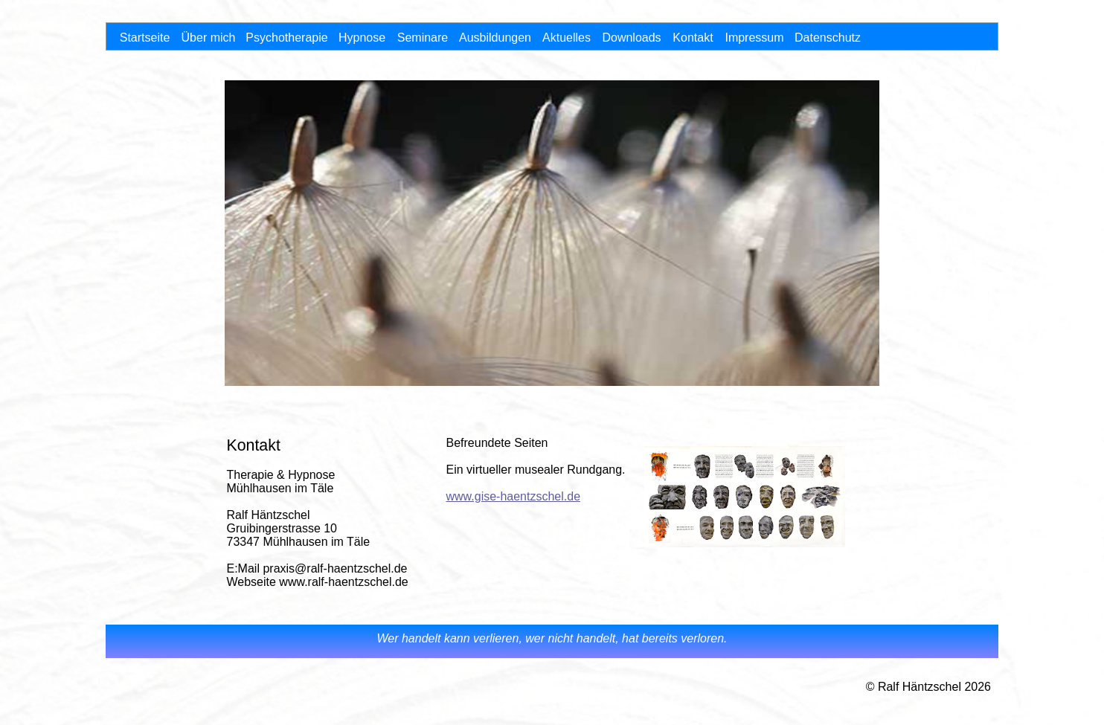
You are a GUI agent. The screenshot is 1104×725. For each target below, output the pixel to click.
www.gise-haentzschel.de (513, 496)
